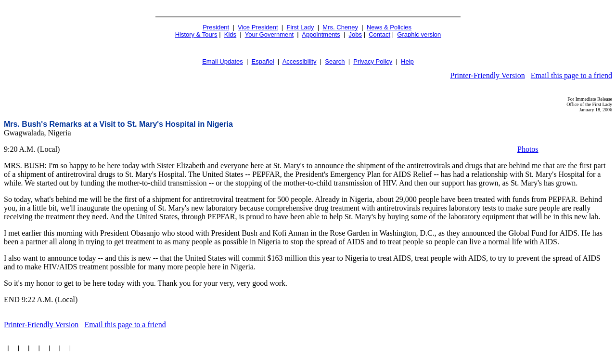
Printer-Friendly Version (487, 75)
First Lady (300, 27)
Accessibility (299, 61)
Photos (528, 149)
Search (335, 61)
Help (407, 61)
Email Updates (222, 61)
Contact (379, 34)
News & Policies (389, 27)
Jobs (355, 34)
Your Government (269, 34)
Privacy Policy (372, 61)
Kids (230, 34)
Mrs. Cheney (340, 27)
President (216, 27)
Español (263, 61)
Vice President (258, 27)
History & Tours (196, 34)
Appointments (321, 34)
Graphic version (419, 34)
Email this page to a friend (571, 75)
